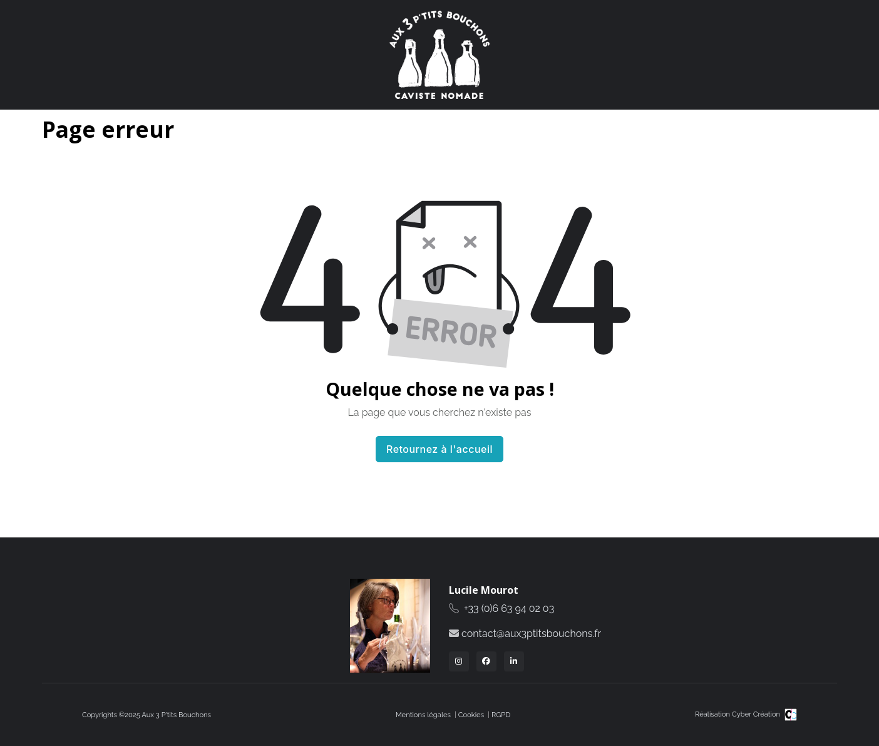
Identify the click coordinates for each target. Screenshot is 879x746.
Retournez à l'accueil (439, 449)
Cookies (471, 714)
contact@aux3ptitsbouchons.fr (531, 634)
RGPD (500, 714)
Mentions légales (423, 714)
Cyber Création (764, 714)
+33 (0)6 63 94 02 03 (509, 608)
